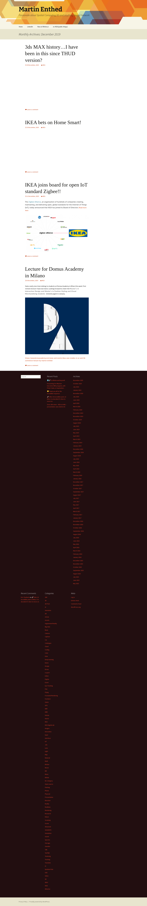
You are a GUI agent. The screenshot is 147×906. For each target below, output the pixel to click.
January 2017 (77, 518)
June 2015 (76, 580)
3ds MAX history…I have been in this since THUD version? (51, 53)
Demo (47, 663)
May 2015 (76, 583)
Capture (47, 637)
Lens (46, 748)
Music (46, 774)
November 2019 (78, 416)
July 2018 (76, 459)
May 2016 (76, 544)
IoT (46, 741)
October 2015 (77, 567)
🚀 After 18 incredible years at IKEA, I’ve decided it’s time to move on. (56, 399)
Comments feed (76, 604)
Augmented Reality (51, 623)
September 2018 (78, 452)
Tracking (47, 859)
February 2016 (77, 554)
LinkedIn (30, 27)
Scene (47, 823)
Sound (47, 836)
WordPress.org (76, 607)
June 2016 (76, 541)
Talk (46, 850)
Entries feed (75, 600)
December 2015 (78, 561)
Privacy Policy (23, 902)
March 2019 (76, 439)
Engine (47, 679)
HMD (46, 712)
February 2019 (77, 443)
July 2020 (76, 397)
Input (46, 735)
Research (48, 814)
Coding (47, 650)
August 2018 (77, 456)
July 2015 (76, 577)
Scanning (48, 820)
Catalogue (48, 643)
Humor (47, 718)
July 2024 (76, 387)
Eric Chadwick (25, 597)
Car (46, 640)
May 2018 (76, 465)
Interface (48, 738)
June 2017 (76, 502)
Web (46, 886)
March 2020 (76, 406)
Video (46, 876)
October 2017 (77, 488)
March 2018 (76, 472)
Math (46, 761)
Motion (47, 764)
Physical (47, 794)
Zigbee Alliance (34, 202)
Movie (47, 768)
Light (46, 751)
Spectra (47, 840)
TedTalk (47, 853)
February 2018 (77, 475)
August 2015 (77, 574)
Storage (47, 843)
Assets (47, 620)
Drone (47, 669)
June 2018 (76, 462)
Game (47, 702)
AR (46, 614)
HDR (46, 709)
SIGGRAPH (48, 830)
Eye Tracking (49, 686)
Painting (47, 787)
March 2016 (76, 551)
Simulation (48, 833)
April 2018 (76, 469)
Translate (48, 863)
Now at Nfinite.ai (42, 27)
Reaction (47, 800)
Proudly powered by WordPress (39, 902)
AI (45, 607)
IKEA (44, 65)
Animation (48, 610)
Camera (47, 633)
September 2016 (78, 531)
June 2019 (76, 429)
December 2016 (78, 521)
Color (46, 653)
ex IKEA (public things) (60, 27)
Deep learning (49, 659)
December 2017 (78, 482)
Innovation (48, 732)
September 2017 (78, 492)
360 (46, 597)
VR (45, 879)
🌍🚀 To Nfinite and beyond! (56, 380)
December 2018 (78, 449)
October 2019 (77, 420)
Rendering (48, 810)
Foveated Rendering (51, 696)
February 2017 (77, 515)
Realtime (47, 807)
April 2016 (76, 547)
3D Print (47, 604)
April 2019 (76, 436)
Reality (47, 804)
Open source (49, 784)
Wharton (47, 889)
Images (47, 728)
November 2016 (78, 524)
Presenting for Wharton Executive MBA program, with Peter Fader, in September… (56, 386)
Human (47, 715)
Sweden (47, 846)
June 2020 (76, 400)
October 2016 (77, 528)
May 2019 (76, 433)
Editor (47, 676)
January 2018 (77, 479)
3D (45, 600)
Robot (47, 817)
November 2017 (78, 485)
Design (47, 666)
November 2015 (78, 564)
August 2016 (77, 534)
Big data (47, 627)
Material (47, 758)
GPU (46, 705)
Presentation (49, 797)
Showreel (48, 827)
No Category (49, 781)
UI (45, 866)
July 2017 (76, 498)
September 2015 (78, 570)
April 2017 (76, 508)
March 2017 (76, 511)
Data (46, 656)
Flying (47, 692)
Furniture (48, 699)
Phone (47, 791)
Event (46, 682)
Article (47, 617)
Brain (46, 630)
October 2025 (77, 384)
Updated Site (49, 869)
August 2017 (77, 495)
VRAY (46, 882)
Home (21, 27)
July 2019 (76, 426)
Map (46, 755)
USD (46, 873)
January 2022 (77, 390)
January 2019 (77, 446)
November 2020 (78, 393)
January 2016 (77, 557)
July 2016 (76, 538)
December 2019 (78, 413)
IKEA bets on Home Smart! (53, 122)
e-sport (47, 673)
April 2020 (76, 403)
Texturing (48, 856)
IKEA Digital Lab (49, 725)
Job (46, 745)
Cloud (46, 646)
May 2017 (76, 505)
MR (46, 771)
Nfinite (47, 777)
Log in (73, 597)
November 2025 (78, 380)
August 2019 (77, 423)
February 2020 (77, 410)
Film (46, 689)
